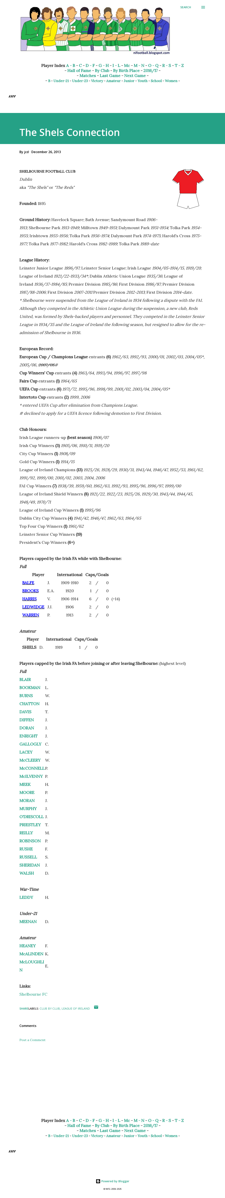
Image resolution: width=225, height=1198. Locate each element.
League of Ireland (76, 1008)
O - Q (153, 65)
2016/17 (150, 70)
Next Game (135, 75)
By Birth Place (126, 70)
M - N (139, 65)
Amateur (113, 81)
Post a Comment (32, 1040)
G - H (104, 65)
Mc (127, 65)
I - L (116, 65)
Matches (88, 75)
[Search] (185, 7)
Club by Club (50, 1008)
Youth (143, 81)
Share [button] (23, 1008)
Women (171, 81)
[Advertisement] (112, 1083)
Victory (97, 81)
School (156, 81)
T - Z (179, 65)
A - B (70, 65)
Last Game (110, 75)
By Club (102, 70)
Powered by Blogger (112, 1181)
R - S (166, 65)
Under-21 (61, 81)
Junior (129, 81)
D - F (90, 65)
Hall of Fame (79, 70)
